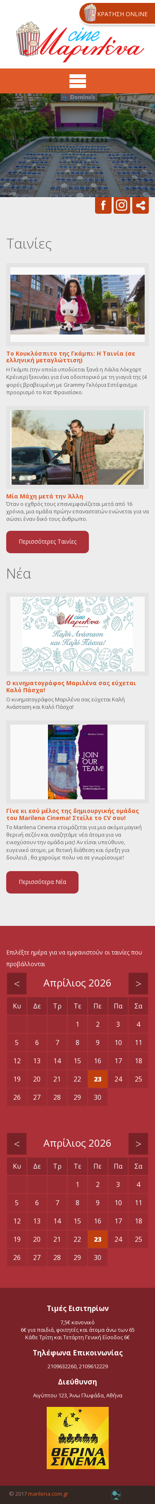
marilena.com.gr (48, 1493)
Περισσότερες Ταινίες (47, 541)
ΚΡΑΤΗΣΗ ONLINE (122, 14)
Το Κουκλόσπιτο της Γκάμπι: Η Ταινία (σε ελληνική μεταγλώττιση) (70, 357)
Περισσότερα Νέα (42, 882)
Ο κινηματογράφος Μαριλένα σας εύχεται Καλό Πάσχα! (71, 687)
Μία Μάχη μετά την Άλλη (44, 496)
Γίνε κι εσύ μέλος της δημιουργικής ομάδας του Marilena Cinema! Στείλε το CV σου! (72, 815)
